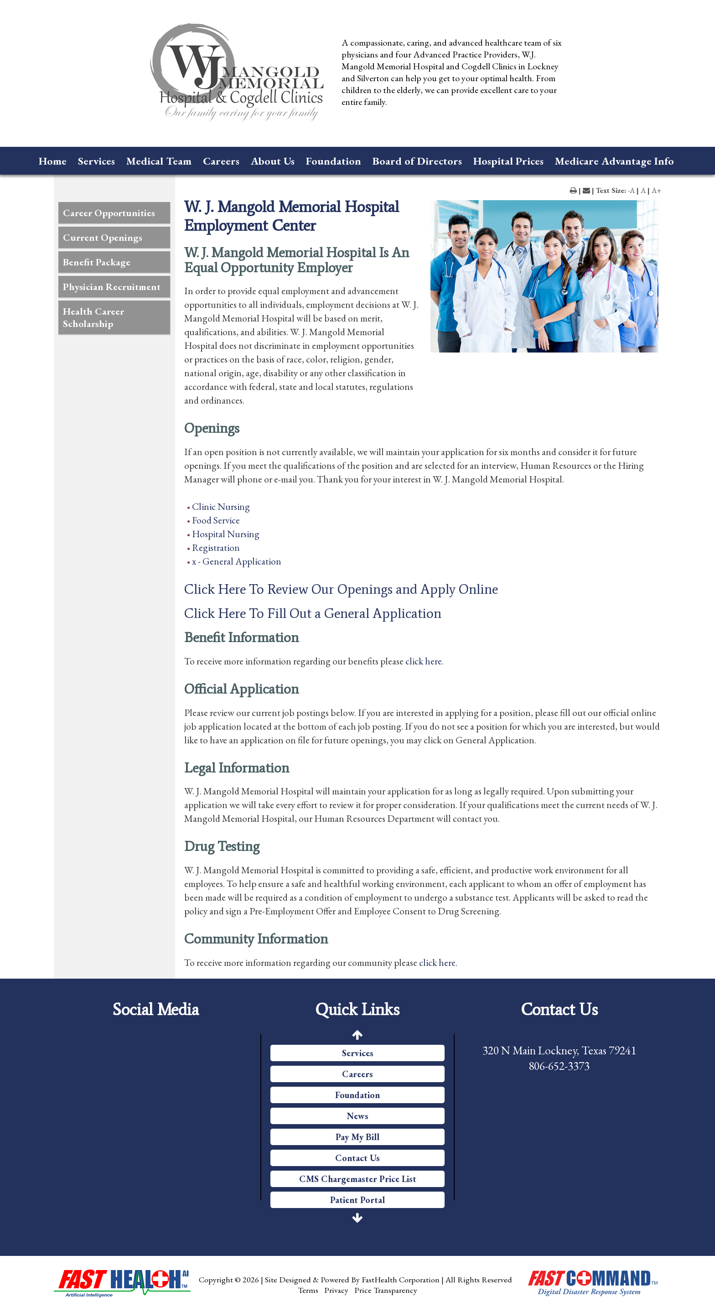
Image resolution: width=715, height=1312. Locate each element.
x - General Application (236, 561)
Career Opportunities (109, 213)
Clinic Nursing (221, 506)
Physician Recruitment (112, 286)
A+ (656, 190)
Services (96, 161)
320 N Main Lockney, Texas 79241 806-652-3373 (559, 1057)
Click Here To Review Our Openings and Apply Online (341, 589)
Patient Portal (357, 1200)
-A (631, 190)
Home (53, 161)
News (357, 1116)
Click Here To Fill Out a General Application (312, 613)
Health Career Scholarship (93, 317)
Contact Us (357, 1158)
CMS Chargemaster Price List (357, 1179)
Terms (308, 1290)
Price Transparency (385, 1290)
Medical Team (159, 161)
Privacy (336, 1290)
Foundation (333, 161)
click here (423, 661)
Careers (221, 161)
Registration (216, 547)
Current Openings (102, 237)
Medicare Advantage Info (614, 161)
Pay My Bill (357, 1137)
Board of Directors (417, 161)
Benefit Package (96, 262)
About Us (273, 161)
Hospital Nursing (225, 534)
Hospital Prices (508, 161)
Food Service (216, 520)
